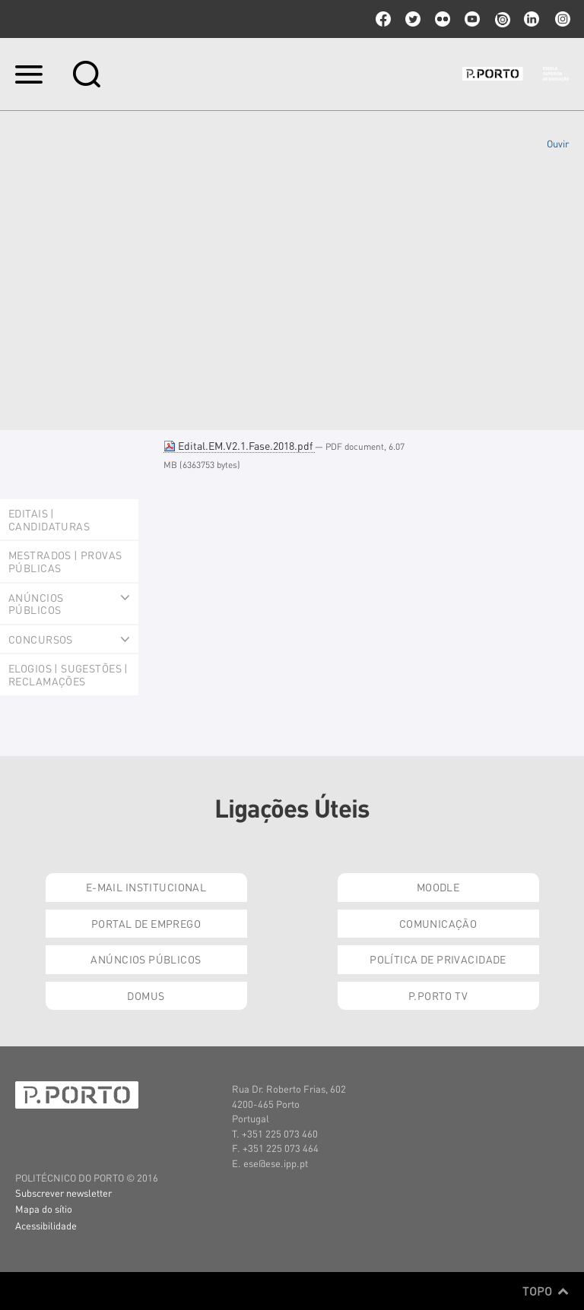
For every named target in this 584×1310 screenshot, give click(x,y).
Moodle (438, 887)
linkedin (531, 19)
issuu (501, 19)
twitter (413, 19)
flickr (442, 19)
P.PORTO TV (438, 995)
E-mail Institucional (146, 887)
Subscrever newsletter (63, 1192)
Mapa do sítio (43, 1208)
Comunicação (438, 923)
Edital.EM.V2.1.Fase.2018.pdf (239, 445)
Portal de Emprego (146, 923)
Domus (145, 995)
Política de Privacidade (438, 959)
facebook (383, 19)
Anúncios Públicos (145, 959)
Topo (545, 1291)
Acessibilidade (46, 1225)
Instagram (561, 19)
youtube (472, 19)
